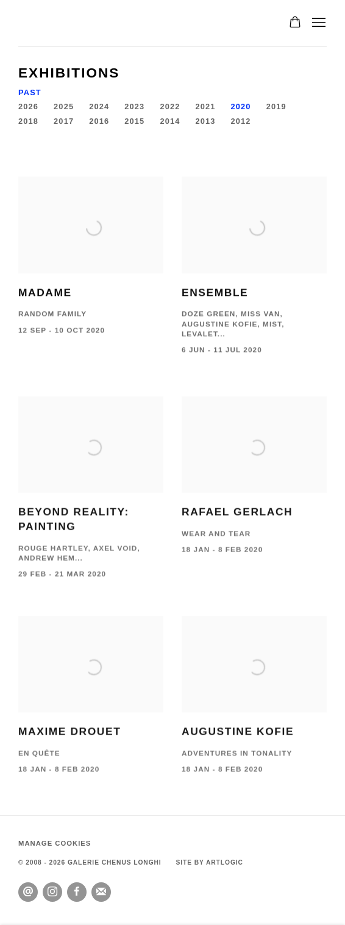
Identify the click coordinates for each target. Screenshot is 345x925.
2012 (241, 121)
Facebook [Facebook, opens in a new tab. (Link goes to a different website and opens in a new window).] (77, 892)
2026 (28, 106)
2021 (205, 106)
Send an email (28, 892)
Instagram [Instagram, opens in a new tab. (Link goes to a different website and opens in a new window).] (52, 892)
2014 (170, 121)
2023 (134, 106)
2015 (134, 121)
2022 (170, 106)
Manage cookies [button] (54, 843)
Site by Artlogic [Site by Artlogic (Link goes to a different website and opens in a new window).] (209, 862)
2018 (28, 121)
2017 (64, 121)
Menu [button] (317, 23)
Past (29, 92)
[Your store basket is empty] (295, 23)
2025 (64, 106)
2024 (99, 106)
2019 (276, 106)
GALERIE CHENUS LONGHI (85, 23)
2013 (205, 121)
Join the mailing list (101, 892)
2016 (99, 121)
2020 (241, 106)
